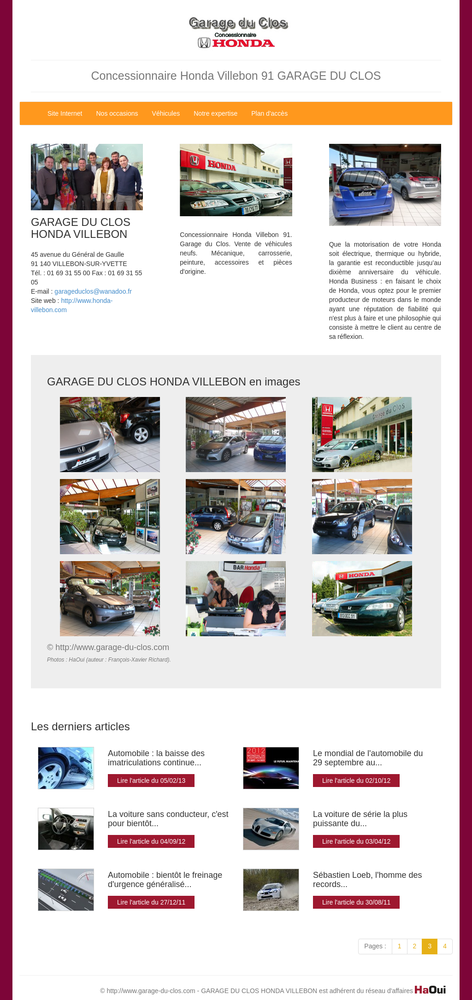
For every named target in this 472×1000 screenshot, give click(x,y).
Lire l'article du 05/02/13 (151, 780)
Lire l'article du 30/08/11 (356, 902)
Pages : (375, 946)
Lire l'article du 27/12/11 (151, 902)
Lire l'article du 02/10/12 (356, 780)
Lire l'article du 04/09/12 (151, 841)
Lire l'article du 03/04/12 (356, 841)
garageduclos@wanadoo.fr (93, 291)
